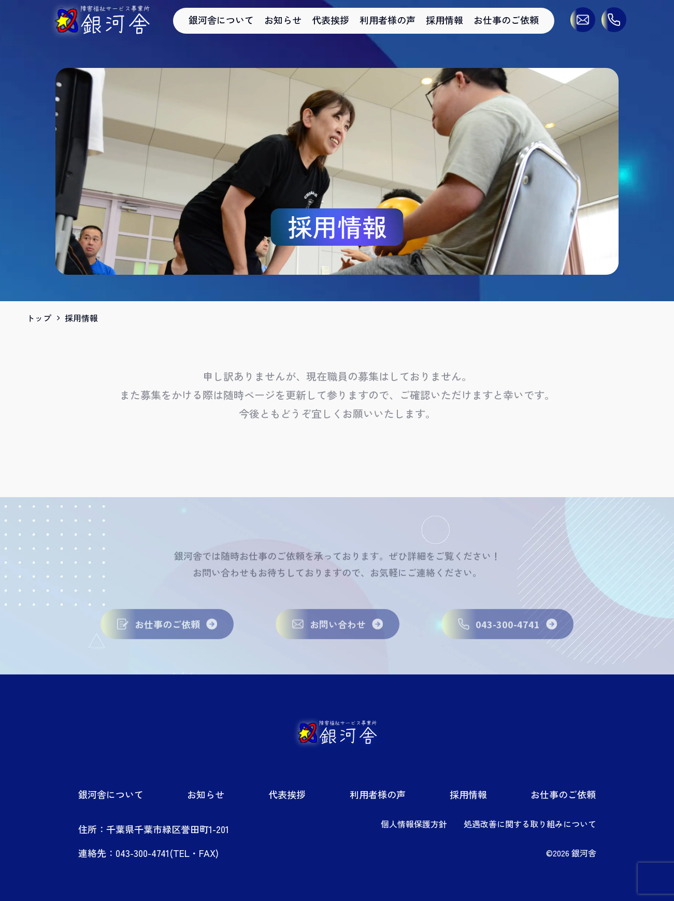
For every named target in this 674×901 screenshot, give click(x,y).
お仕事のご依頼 (506, 19)
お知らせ (283, 19)
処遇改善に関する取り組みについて (530, 824)
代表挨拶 (330, 19)
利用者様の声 (387, 19)
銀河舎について (221, 19)
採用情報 (444, 19)
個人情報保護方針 (414, 824)
